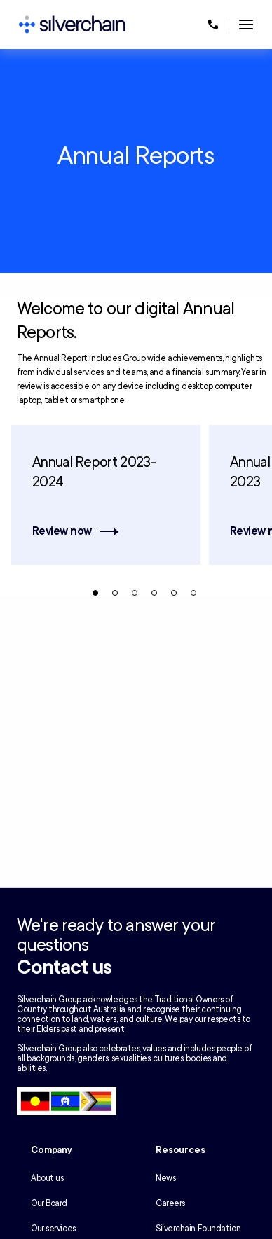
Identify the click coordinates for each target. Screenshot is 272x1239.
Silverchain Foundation (198, 1228)
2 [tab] (115, 593)
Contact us (64, 967)
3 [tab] (134, 593)
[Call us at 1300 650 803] (213, 24)
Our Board (49, 1203)
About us (47, 1178)
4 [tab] (154, 593)
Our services (53, 1228)
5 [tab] (174, 593)
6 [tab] (193, 593)
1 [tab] (95, 593)
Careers (170, 1203)
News (165, 1178)
